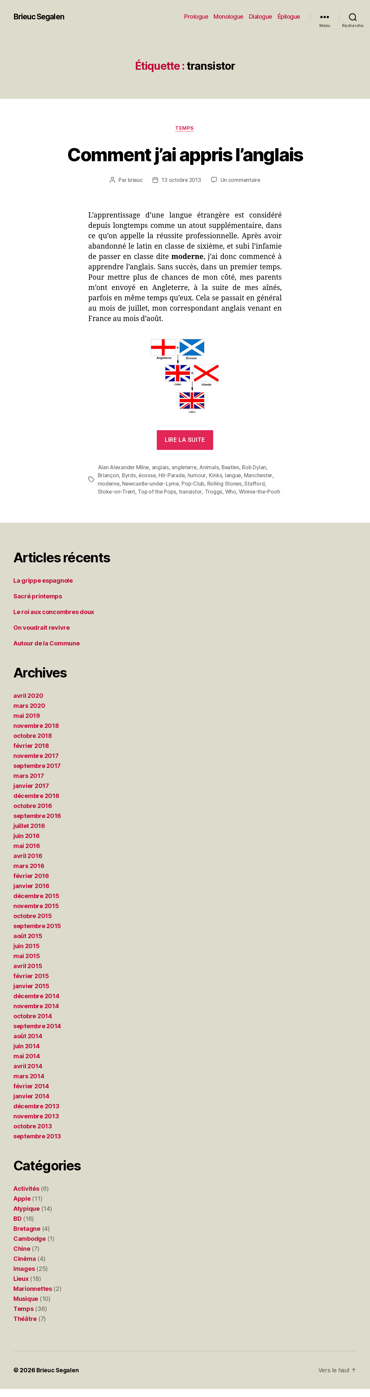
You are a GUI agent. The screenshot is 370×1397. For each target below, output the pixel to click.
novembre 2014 (36, 1014)
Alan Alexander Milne (124, 468)
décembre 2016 (36, 803)
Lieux (21, 1286)
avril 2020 (28, 703)
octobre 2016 (32, 813)
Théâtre (25, 1326)
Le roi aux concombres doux (53, 619)
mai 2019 (26, 723)
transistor (191, 492)
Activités (26, 1196)
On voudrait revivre (41, 635)
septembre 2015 (37, 933)
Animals (211, 468)
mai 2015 (26, 963)
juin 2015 (26, 953)
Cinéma (24, 1266)
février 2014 (31, 1094)
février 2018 (31, 753)
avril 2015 (27, 973)
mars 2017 (28, 783)
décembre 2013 (36, 1114)
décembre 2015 (36, 903)
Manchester (260, 476)
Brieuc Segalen (40, 17)
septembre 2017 (37, 773)
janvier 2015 (31, 994)
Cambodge (29, 1246)
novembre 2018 (36, 733)
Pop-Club (195, 484)
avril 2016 (27, 863)
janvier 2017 (31, 793)
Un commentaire (241, 180)
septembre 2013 (37, 1144)
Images (24, 1276)
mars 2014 (28, 1084)
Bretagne (26, 1236)
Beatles (233, 468)
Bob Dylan (257, 468)
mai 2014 (26, 1064)
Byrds (129, 476)
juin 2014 (26, 1054)
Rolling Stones (226, 484)
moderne (109, 484)
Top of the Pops (157, 492)
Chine (21, 1256)
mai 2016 (26, 853)
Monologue (229, 16)
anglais (161, 468)
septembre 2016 (37, 823)
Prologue (196, 16)
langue (235, 476)
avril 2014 (27, 1074)
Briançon (109, 476)
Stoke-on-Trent (117, 492)
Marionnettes (32, 1296)
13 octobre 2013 (181, 180)
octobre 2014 (32, 1024)
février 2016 (31, 883)
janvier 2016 (31, 893)
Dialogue (260, 16)
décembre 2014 (36, 1004)
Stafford (257, 484)
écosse (148, 476)
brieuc (134, 180)
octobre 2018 (32, 743)
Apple (22, 1206)
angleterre (185, 468)
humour (199, 476)
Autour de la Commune (46, 651)
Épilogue (289, 16)
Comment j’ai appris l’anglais (185, 154)
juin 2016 (26, 843)
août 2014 (27, 1044)
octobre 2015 (32, 923)
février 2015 (31, 984)
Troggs (214, 492)
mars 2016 (28, 873)
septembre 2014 (37, 1034)
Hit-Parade (173, 476)
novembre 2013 (36, 1124)
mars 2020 (29, 713)
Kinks (217, 476)
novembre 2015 (36, 913)
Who (232, 492)
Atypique (26, 1216)
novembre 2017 (36, 763)
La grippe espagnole (43, 588)
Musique (25, 1306)
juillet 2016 (29, 833)
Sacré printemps (37, 604)
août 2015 (27, 943)
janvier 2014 (31, 1104)
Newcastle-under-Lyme (151, 484)
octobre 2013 (32, 1134)
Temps (185, 128)
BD (17, 1226)
